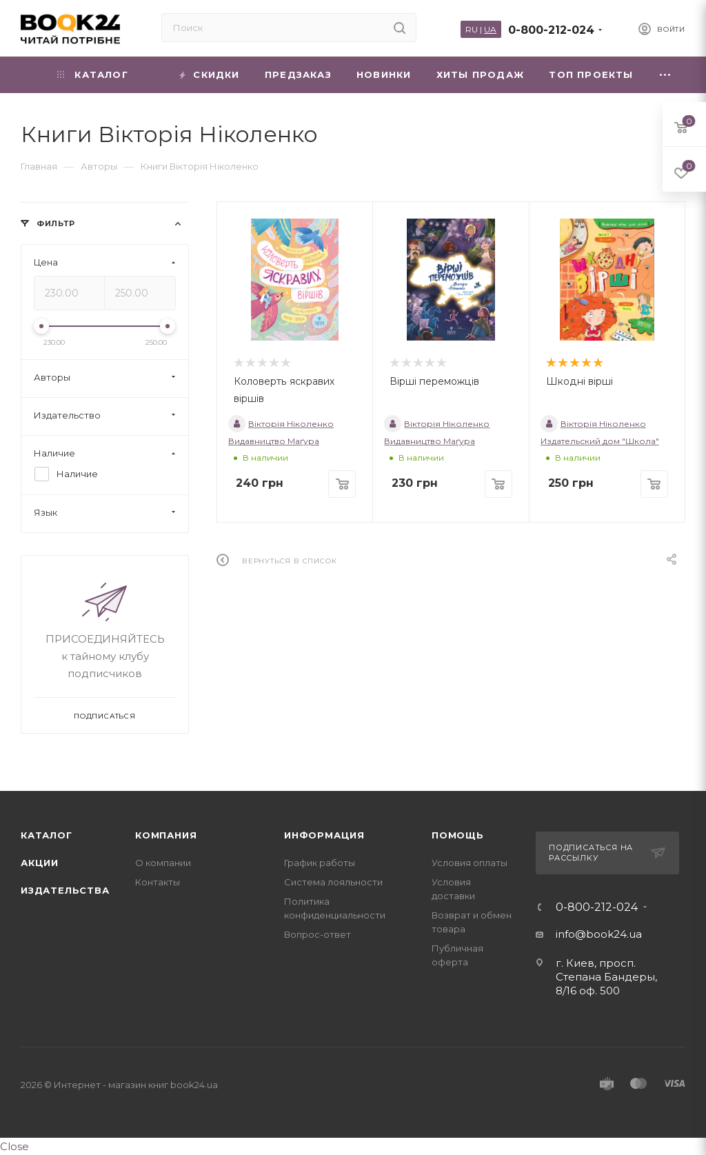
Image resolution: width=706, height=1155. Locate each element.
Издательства (65, 890)
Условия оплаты (469, 862)
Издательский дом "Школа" (600, 441)
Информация (324, 835)
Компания (165, 835)
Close (14, 1146)
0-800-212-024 (551, 30)
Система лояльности (333, 881)
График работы (319, 862)
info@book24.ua (599, 934)
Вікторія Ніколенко (281, 424)
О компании (163, 862)
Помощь (458, 835)
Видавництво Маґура (273, 441)
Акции (40, 862)
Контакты (157, 881)
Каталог (46, 835)
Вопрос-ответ (317, 934)
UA (490, 29)
